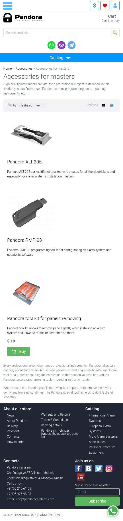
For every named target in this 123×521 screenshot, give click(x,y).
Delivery (12, 426)
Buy (22, 351)
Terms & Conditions (54, 420)
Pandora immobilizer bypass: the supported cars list (59, 434)
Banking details (51, 425)
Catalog (56, 57)
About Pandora (17, 420)
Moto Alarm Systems (103, 436)
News (11, 415)
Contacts (13, 436)
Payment (13, 431)
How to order (16, 442)
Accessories (97, 442)
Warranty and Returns (56, 414)
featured (27, 105)
